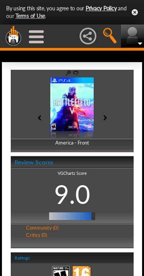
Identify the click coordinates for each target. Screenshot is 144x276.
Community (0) (42, 228)
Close (135, 12)
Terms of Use (30, 16)
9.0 (72, 194)
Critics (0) (36, 235)
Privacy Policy (101, 8)
